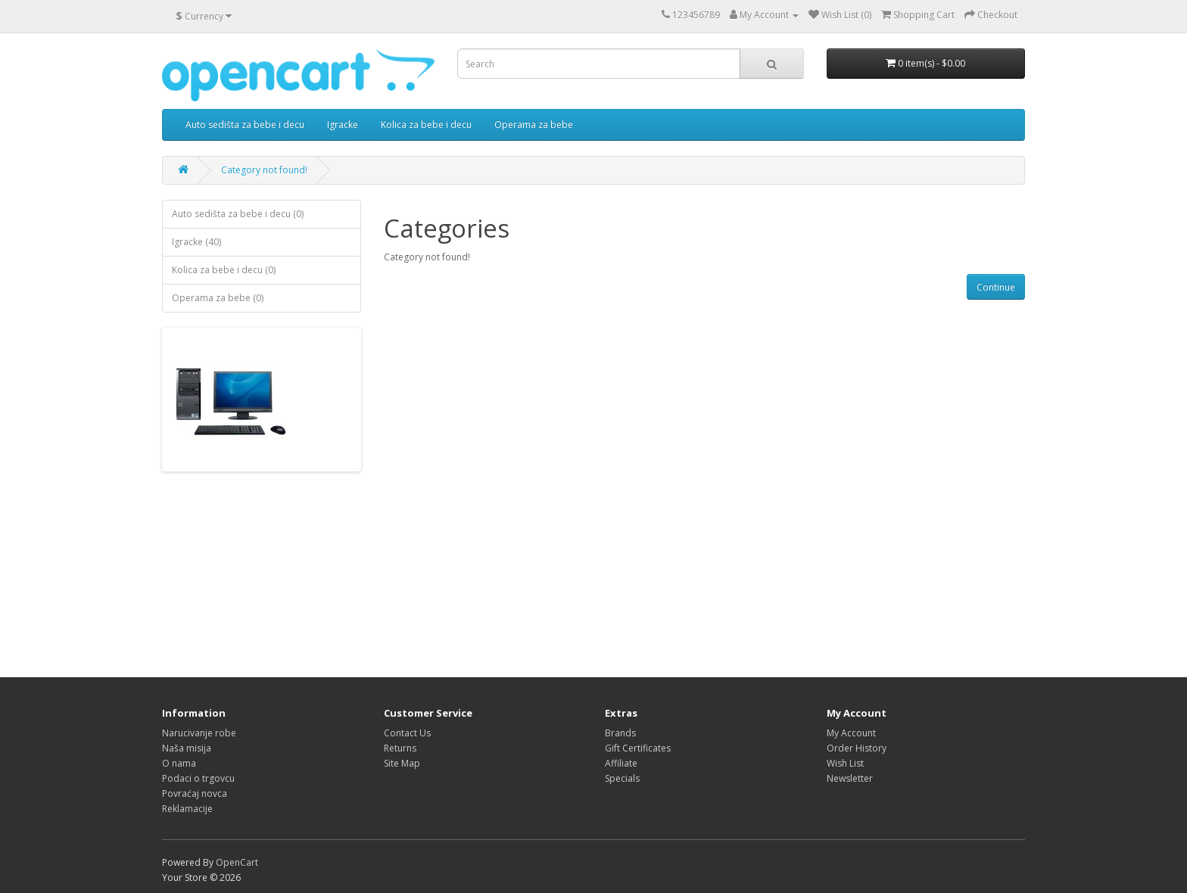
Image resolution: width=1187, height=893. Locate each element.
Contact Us (407, 733)
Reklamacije (187, 808)
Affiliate (621, 763)
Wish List (845, 763)
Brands (620, 733)
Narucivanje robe (199, 733)
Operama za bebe (533, 124)
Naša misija (186, 748)
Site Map (402, 763)
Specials (622, 778)
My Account (851, 733)
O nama (179, 763)
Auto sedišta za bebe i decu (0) (238, 213)
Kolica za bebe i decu (426, 124)
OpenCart (237, 862)
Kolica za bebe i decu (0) (224, 269)
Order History (856, 748)
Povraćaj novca (194, 793)
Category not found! (264, 169)
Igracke (342, 124)
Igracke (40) (196, 241)
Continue (996, 287)
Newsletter (850, 778)
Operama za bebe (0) (217, 297)
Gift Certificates (638, 748)
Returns (400, 748)
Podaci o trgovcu (198, 778)
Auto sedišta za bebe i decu (244, 124)
